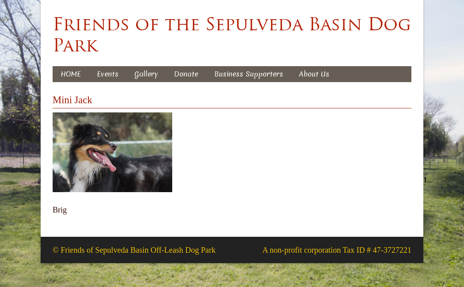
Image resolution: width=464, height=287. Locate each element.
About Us (314, 74)
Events (107, 74)
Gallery (146, 74)
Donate (186, 74)
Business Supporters (248, 74)
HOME (71, 74)
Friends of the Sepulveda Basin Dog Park (232, 34)
